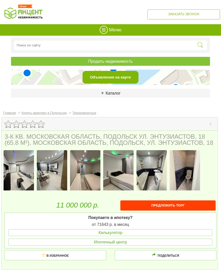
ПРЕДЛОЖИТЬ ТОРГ (168, 205)
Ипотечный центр (110, 242)
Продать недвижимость (110, 61)
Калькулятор (110, 232)
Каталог (110, 93)
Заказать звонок (183, 14)
